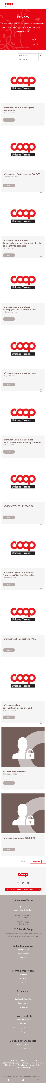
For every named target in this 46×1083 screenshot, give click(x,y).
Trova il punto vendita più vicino (19, 889)
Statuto (14, 1060)
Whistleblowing (23, 1067)
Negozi (23, 978)
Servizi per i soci (23, 1007)
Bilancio (24, 1060)
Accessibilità (35, 1065)
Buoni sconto (23, 1003)
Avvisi (23, 1032)
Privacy (9, 120)
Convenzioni (23, 995)
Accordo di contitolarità (14, 771)
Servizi (23, 982)
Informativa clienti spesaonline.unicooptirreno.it (17, 706)
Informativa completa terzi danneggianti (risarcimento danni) (19, 308)
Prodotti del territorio (23, 1019)
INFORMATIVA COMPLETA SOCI (18, 506)
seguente (36, 862)
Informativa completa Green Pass (19, 373)
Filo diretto (9, 1065)
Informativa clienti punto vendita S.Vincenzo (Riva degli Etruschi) (19, 574)
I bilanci (23, 958)
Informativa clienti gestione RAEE (19, 639)
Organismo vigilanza (10, 1063)
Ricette (23, 1024)
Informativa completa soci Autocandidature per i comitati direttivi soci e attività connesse (22, 243)
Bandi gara (22, 1065)
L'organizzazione (23, 954)
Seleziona (30, 55)
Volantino (23, 974)
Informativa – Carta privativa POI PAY (21, 174)
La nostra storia (23, 949)
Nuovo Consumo (23, 1044)
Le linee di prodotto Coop (23, 1028)
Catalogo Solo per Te (23, 999)
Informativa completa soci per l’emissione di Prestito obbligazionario (22, 441)
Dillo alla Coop (23, 929)
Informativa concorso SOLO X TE (19, 838)
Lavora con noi (32, 936)
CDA (33, 1060)
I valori (23, 962)
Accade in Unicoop (23, 1048)
